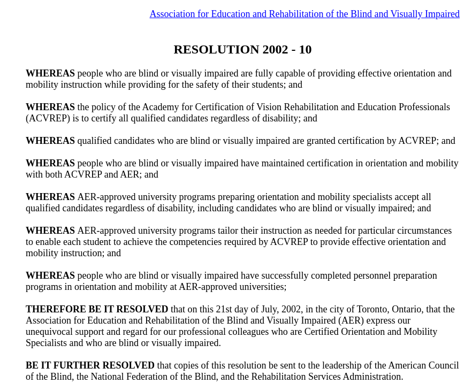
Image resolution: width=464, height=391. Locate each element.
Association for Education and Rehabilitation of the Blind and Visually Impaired (305, 14)
